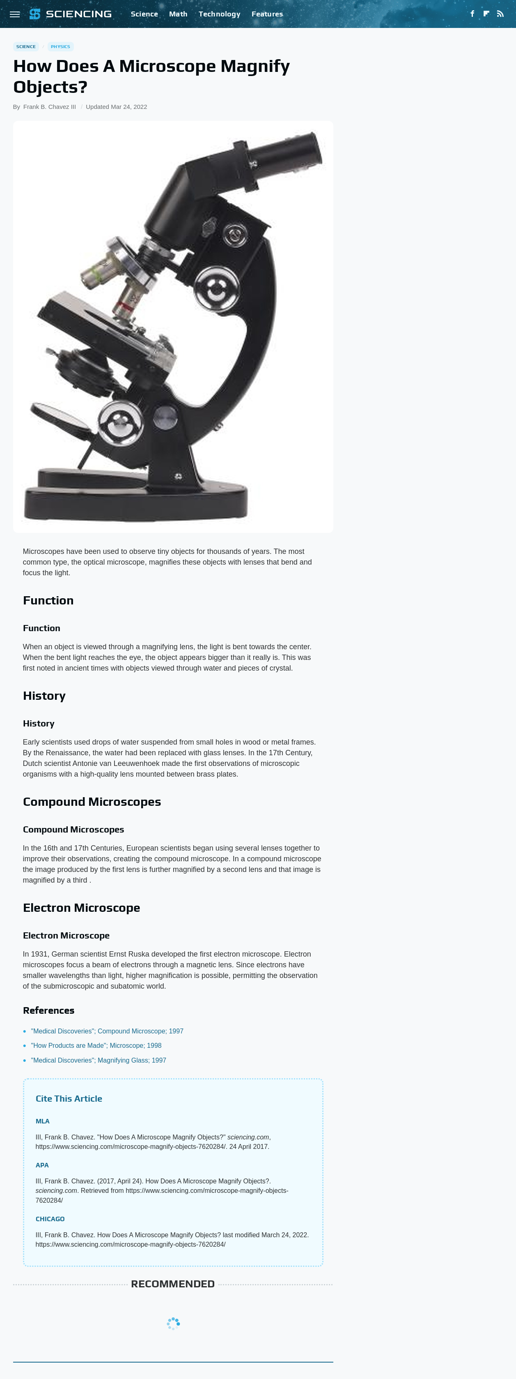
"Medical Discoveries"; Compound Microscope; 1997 (107, 1031)
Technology (220, 13)
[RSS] (500, 13)
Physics (60, 46)
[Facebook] (472, 13)
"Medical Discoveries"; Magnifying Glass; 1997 (99, 1060)
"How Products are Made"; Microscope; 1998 (96, 1045)
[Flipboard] (486, 13)
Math (178, 13)
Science (144, 13)
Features (267, 13)
